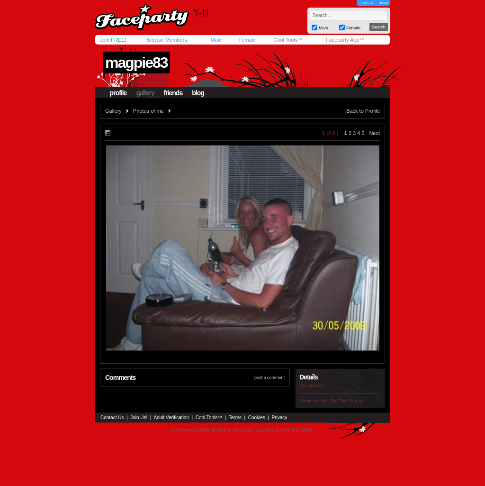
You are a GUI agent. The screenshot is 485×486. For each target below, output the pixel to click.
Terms (235, 417)
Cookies (256, 417)
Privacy (279, 417)
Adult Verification (171, 417)
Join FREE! (113, 40)
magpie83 (136, 62)
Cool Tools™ (288, 40)
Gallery (113, 111)
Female (247, 40)
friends (173, 93)
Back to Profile (363, 111)
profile (118, 93)
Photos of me (148, 111)
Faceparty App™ (345, 40)
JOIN (383, 3)
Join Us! (138, 417)
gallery (145, 93)
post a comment (269, 377)
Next (374, 133)
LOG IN (366, 3)
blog (198, 93)
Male (216, 40)
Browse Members (166, 40)
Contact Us (112, 417)
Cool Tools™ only (346, 400)
